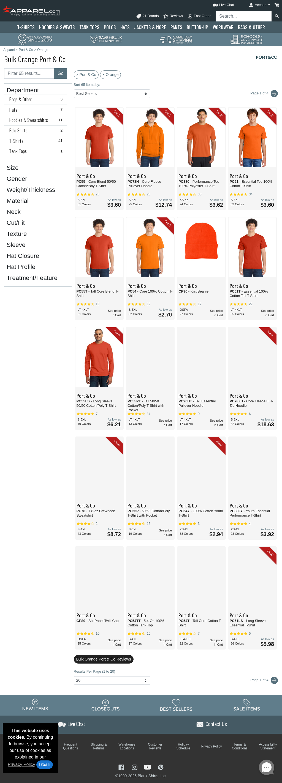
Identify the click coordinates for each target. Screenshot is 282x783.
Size (13, 168)
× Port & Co (86, 74)
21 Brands (147, 16)
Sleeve (16, 245)
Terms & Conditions (240, 746)
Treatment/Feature (32, 278)
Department (23, 90)
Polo (110, 27)
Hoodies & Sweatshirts (37, 120)
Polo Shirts (37, 130)
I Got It (44, 764)
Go (60, 73)
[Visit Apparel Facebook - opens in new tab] (122, 766)
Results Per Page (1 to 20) (94, 671)
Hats (125, 27)
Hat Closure (23, 256)
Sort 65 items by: (87, 85)
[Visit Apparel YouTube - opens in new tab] (148, 766)
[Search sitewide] (244, 16)
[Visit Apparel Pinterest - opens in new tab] (161, 766)
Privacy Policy (21, 764)
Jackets (150, 27)
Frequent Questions (70, 746)
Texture (17, 234)
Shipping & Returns (99, 746)
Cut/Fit (16, 223)
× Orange (110, 74)
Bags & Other (251, 27)
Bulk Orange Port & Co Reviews (103, 659)
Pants (176, 27)
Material (18, 201)
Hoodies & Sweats (57, 27)
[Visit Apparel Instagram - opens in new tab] (135, 766)
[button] (218, 4)
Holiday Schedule (183, 746)
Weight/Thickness (31, 190)
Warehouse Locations (126, 746)
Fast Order (199, 16)
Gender (17, 179)
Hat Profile (21, 267)
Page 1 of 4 (264, 680)
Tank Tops (89, 27)
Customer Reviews (155, 746)
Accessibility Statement (268, 746)
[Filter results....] (29, 73)
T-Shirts (26, 27)
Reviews (173, 16)
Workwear (223, 27)
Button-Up (197, 27)
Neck (14, 212)
